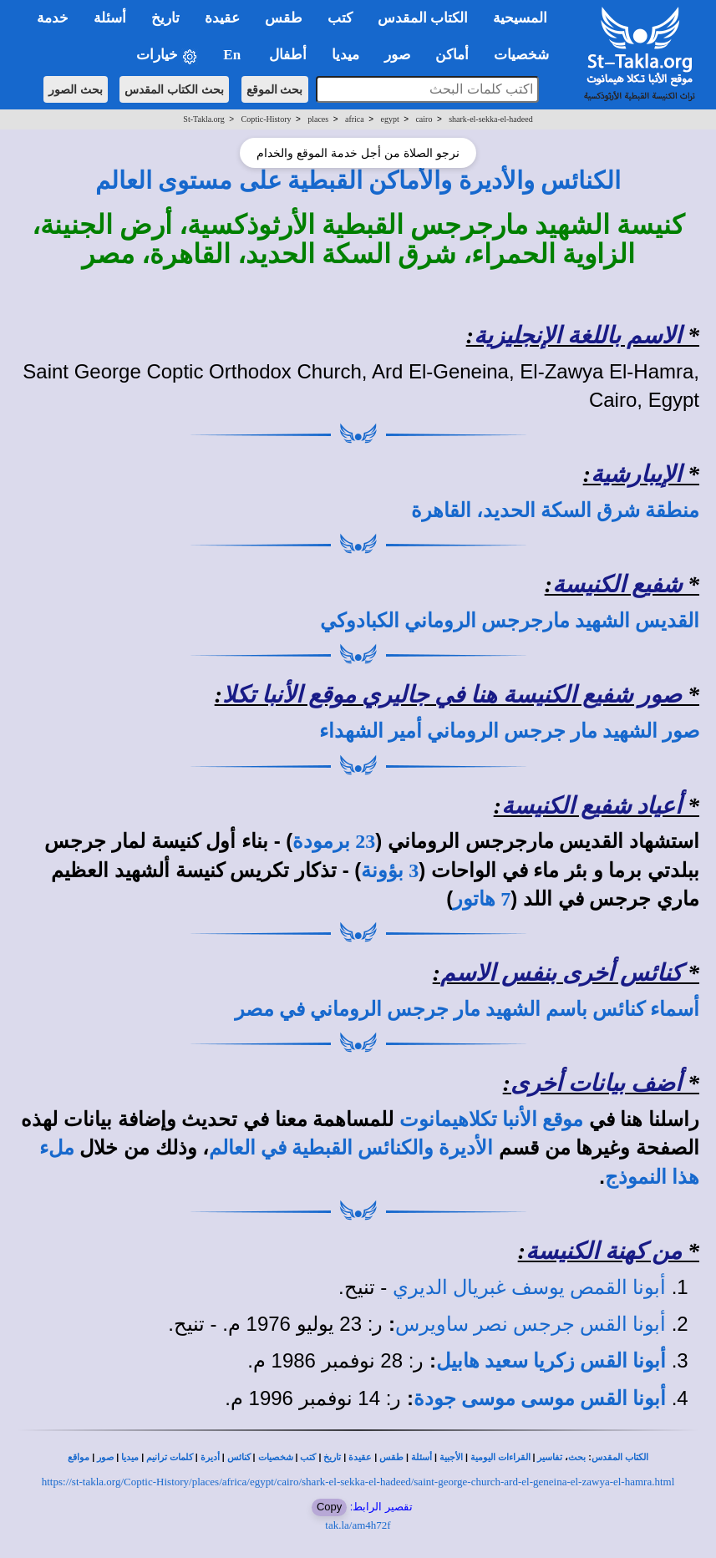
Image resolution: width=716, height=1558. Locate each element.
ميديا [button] (345, 55)
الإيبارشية (636, 474)
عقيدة (360, 1457)
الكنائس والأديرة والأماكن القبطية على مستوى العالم (358, 180)
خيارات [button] (167, 55)
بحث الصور (75, 89)
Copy (329, 1506)
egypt (389, 119)
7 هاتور (481, 899)
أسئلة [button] (110, 18)
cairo (423, 119)
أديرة (210, 1457)
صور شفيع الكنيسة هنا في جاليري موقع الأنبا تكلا (452, 695)
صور (105, 1457)
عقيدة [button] (222, 18)
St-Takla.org (203, 119)
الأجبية (451, 1457)
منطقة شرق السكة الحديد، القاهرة (555, 510)
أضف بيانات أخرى (596, 1083)
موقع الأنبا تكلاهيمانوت (491, 1119)
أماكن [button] (452, 55)
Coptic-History (266, 119)
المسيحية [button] (520, 18)
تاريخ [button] (165, 18)
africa (354, 119)
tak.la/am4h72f (357, 1525)
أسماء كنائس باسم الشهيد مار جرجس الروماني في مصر (467, 1009)
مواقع (78, 1457)
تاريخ (332, 1457)
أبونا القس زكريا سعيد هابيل (551, 1361)
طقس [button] (283, 18)
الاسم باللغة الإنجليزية (578, 335)
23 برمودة (333, 841)
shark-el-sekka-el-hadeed (491, 119)
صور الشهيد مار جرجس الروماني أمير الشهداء (509, 731)
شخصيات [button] (527, 55)
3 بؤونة (390, 870)
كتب (308, 1457)
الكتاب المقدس (620, 1457)
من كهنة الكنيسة (604, 1251)
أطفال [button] (288, 55)
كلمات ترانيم (169, 1457)
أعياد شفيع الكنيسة (591, 806)
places (317, 119)
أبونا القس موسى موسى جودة (540, 1398)
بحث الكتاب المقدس (174, 89)
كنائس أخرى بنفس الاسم (561, 973)
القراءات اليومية (500, 1457)
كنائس (239, 1457)
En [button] (233, 55)
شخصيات (275, 1457)
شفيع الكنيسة (617, 584)
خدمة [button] (53, 18)
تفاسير (549, 1457)
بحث (577, 1457)
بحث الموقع (274, 89)
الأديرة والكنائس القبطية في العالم (351, 1148)
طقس (391, 1457)
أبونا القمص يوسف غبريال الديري (529, 1287)
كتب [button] (340, 18)
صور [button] (397, 55)
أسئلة (421, 1457)
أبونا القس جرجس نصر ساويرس (530, 1324)
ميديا (130, 1457)
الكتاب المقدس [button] (423, 18)
